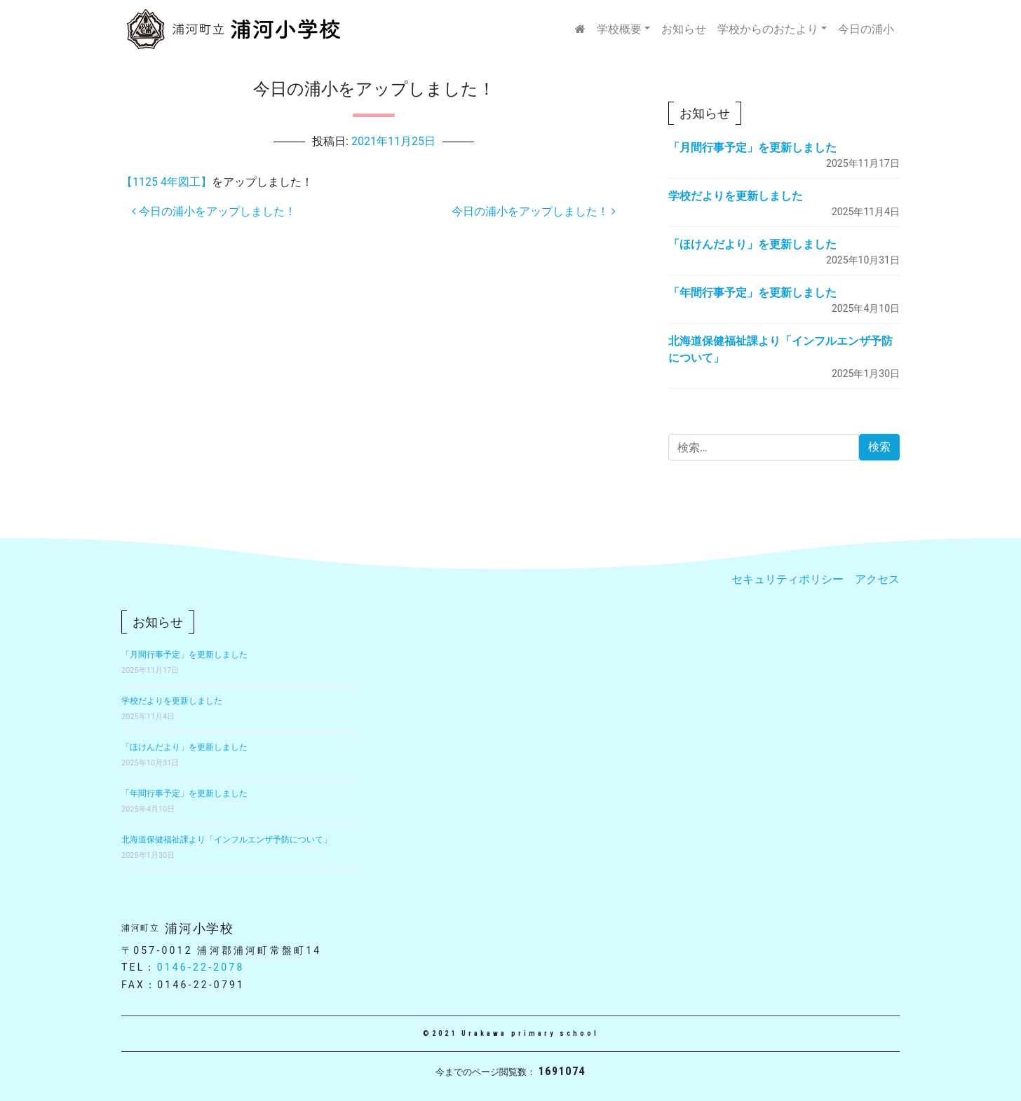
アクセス (877, 579)
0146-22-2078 (201, 967)
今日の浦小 (866, 29)
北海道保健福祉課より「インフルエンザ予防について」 (226, 839)
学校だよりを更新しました (735, 196)
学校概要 (619, 29)
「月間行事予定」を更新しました (752, 147)
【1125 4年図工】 (166, 182)
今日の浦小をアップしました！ (214, 211)
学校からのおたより (767, 29)
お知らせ (683, 29)
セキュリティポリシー (787, 579)
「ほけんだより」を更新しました (752, 244)
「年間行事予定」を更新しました (752, 292)
